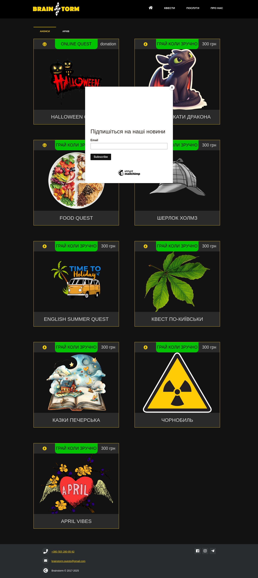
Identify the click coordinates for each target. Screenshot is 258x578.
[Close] (172, 87)
